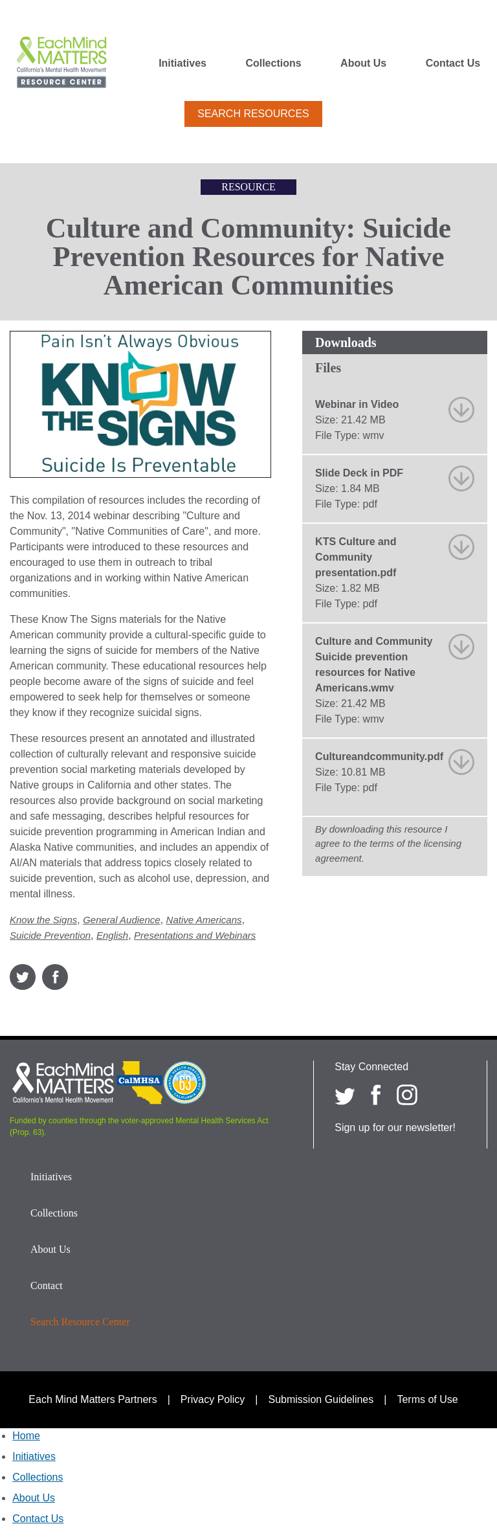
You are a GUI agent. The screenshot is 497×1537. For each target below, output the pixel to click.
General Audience (121, 919)
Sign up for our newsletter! (395, 1127)
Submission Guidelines (321, 1399)
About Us (363, 63)
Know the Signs (43, 919)
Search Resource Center (80, 1321)
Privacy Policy (213, 1399)
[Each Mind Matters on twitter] (345, 1094)
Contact (46, 1285)
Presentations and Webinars (195, 935)
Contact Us (453, 63)
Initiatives (182, 63)
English (112, 935)
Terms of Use (427, 1399)
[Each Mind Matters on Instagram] (407, 1094)
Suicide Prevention (50, 935)
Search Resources (253, 113)
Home (26, 1435)
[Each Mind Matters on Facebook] (376, 1094)
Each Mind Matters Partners (92, 1399)
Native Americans (204, 919)
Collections (273, 63)
